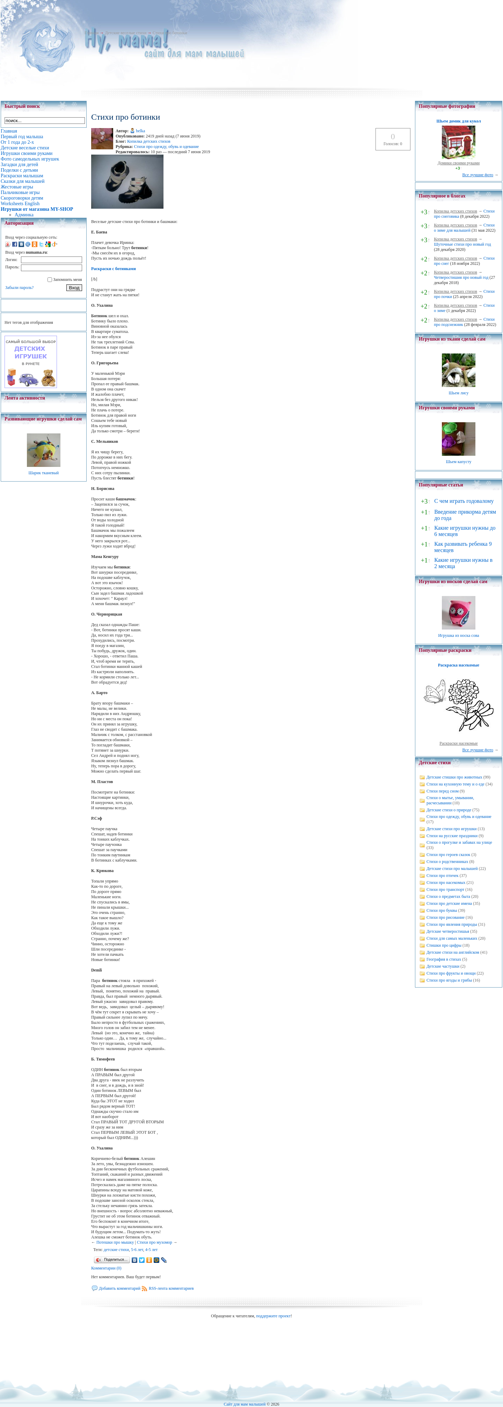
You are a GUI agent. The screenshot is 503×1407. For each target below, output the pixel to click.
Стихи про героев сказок (448, 854)
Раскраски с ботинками (113, 268)
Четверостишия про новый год (461, 277)
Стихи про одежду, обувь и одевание (166, 146)
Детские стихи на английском (453, 952)
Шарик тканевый (43, 472)
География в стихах (444, 959)
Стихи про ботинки (170, 32)
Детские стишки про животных (454, 777)
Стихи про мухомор (154, 1242)
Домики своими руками (459, 163)
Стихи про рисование (446, 917)
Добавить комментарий (119, 1288)
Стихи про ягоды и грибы (449, 980)
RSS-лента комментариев (171, 1288)
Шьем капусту (458, 461)
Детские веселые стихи (125, 32)
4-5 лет (151, 1249)
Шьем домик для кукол (458, 121)
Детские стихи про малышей (452, 868)
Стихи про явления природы (452, 924)
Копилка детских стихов (148, 141)
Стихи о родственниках (447, 861)
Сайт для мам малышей (244, 1404)
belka (140, 130)
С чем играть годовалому (464, 501)
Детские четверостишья (448, 931)
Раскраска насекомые (458, 665)
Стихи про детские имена (449, 903)
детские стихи (116, 1249)
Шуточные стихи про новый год (462, 244)
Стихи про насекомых (446, 882)
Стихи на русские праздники (452, 835)
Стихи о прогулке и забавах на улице (459, 842)
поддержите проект (273, 1315)
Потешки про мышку (115, 1242)
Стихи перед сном (443, 791)
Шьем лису (458, 392)
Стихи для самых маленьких (452, 938)
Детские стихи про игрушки (451, 828)
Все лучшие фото (477, 174)
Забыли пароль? (19, 287)
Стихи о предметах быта (448, 896)
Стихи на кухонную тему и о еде (455, 784)
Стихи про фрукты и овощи (451, 973)
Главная (92, 32)
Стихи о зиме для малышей (464, 228)
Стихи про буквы (442, 910)
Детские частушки (443, 966)
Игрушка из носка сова (458, 635)
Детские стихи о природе (449, 809)
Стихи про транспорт (445, 889)
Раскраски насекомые (458, 743)
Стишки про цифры (444, 945)
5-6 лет (137, 1249)
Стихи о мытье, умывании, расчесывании (450, 800)
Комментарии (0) (106, 1268)
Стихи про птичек (443, 875)
